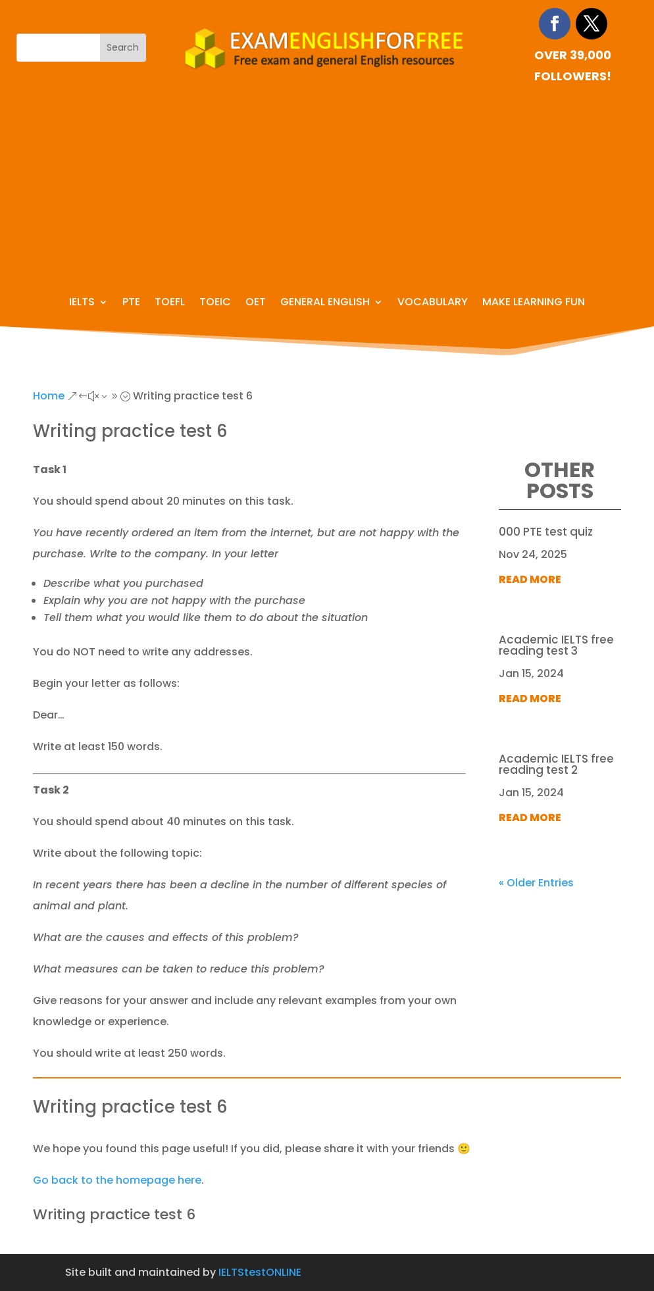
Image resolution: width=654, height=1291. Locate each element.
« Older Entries (536, 882)
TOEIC (215, 303)
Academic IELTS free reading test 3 (556, 645)
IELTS (82, 303)
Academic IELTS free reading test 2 (556, 764)
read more (530, 579)
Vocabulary (432, 303)
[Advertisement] (327, 185)
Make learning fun (533, 303)
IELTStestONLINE (259, 1272)
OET (255, 303)
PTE (131, 303)
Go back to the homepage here (117, 1180)
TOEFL (170, 303)
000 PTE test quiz (546, 532)
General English (325, 303)
